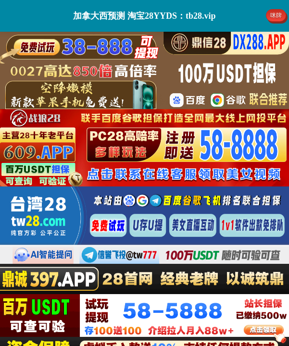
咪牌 (276, 15)
